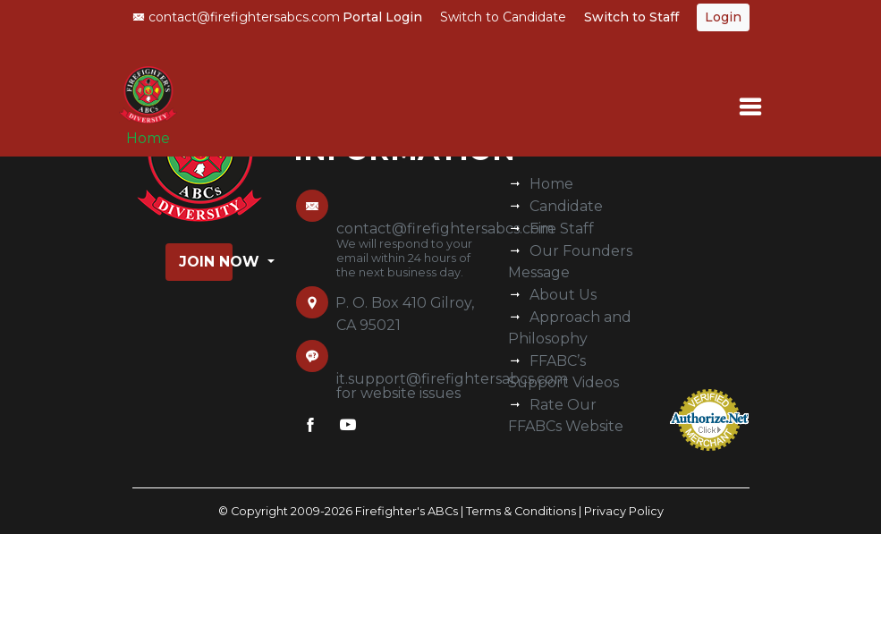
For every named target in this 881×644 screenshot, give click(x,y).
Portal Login (382, 17)
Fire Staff (561, 228)
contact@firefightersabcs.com (236, 17)
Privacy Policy (624, 511)
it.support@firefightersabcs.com (452, 378)
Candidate (566, 206)
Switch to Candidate (503, 17)
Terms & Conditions (521, 511)
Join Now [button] (206, 261)
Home (148, 138)
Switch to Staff (631, 17)
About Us (563, 294)
